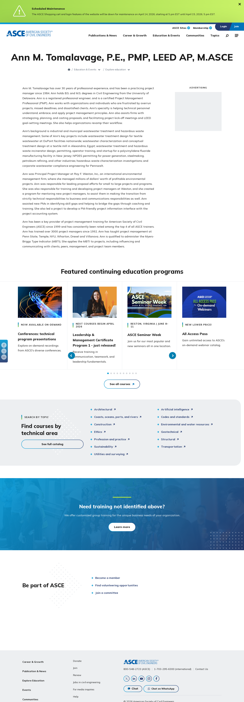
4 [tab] (117, 379)
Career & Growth (135, 35)
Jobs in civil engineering (86, 681)
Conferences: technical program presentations (40, 337)
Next (238, 328)
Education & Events (166, 35)
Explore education (138, 69)
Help (75, 695)
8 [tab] (130, 379)
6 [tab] (123, 379)
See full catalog (52, 450)
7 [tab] (126, 379)
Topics (214, 35)
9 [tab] (133, 379)
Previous (5, 328)
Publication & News (34, 667)
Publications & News (103, 35)
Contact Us (201, 667)
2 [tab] (111, 379)
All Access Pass (197, 333)
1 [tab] (108, 379)
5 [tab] (120, 379)
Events (26, 681)
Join (75, 666)
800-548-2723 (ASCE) (137, 667)
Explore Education (33, 674)
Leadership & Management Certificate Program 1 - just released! (93, 342)
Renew (77, 673)
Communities (195, 35)
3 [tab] (114, 379)
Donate (77, 659)
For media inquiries (83, 688)
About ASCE (29, 696)
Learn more (122, 533)
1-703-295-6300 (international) (172, 667)
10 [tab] (136, 379)
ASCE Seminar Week (147, 334)
